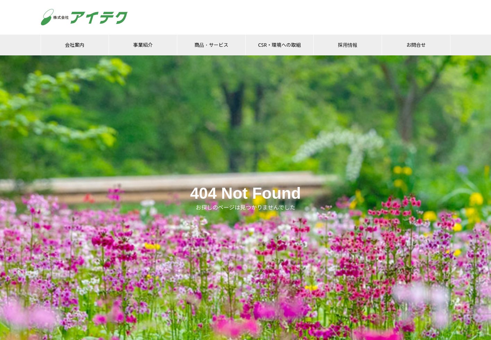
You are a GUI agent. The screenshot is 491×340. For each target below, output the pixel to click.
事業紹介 (143, 45)
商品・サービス (211, 45)
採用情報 (347, 45)
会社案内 (74, 45)
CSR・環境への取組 (279, 45)
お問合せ (416, 45)
